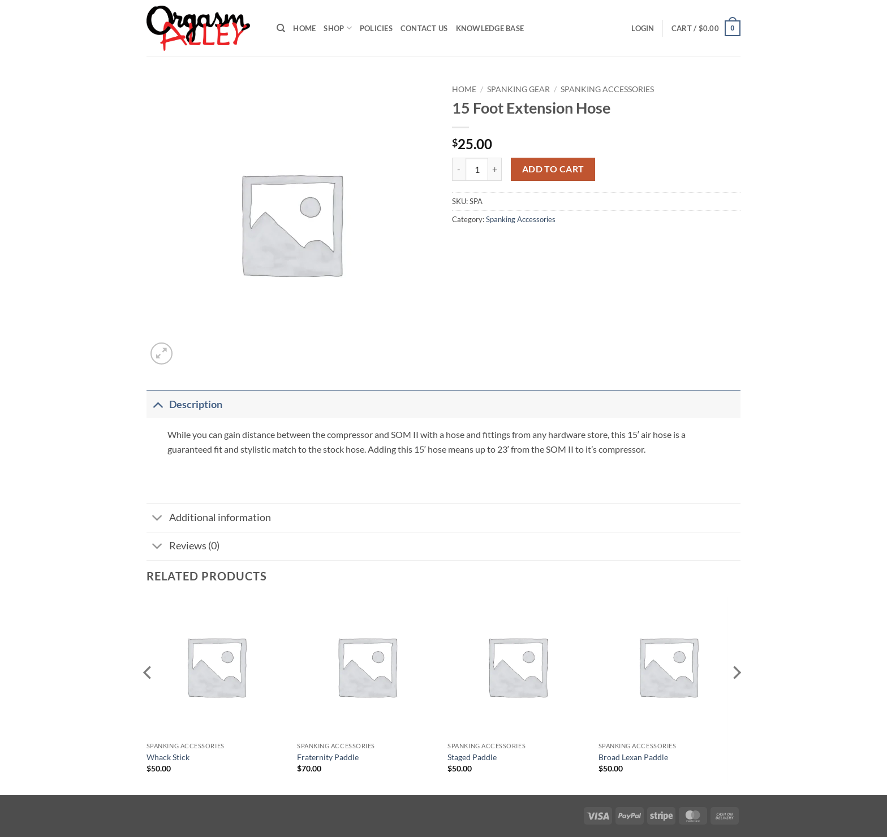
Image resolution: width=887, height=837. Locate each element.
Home (304, 28)
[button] (642, 28)
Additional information (209, 519)
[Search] (281, 28)
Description (184, 404)
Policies (376, 28)
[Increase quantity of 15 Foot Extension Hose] (495, 169)
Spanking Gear (518, 89)
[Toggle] (158, 404)
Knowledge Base (490, 28)
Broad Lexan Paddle (633, 757)
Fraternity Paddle (328, 757)
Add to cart (553, 169)
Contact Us (424, 28)
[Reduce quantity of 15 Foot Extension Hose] (459, 169)
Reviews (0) (183, 547)
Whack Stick (168, 757)
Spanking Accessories (607, 89)
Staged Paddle (472, 757)
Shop (337, 28)
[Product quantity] (477, 169)
